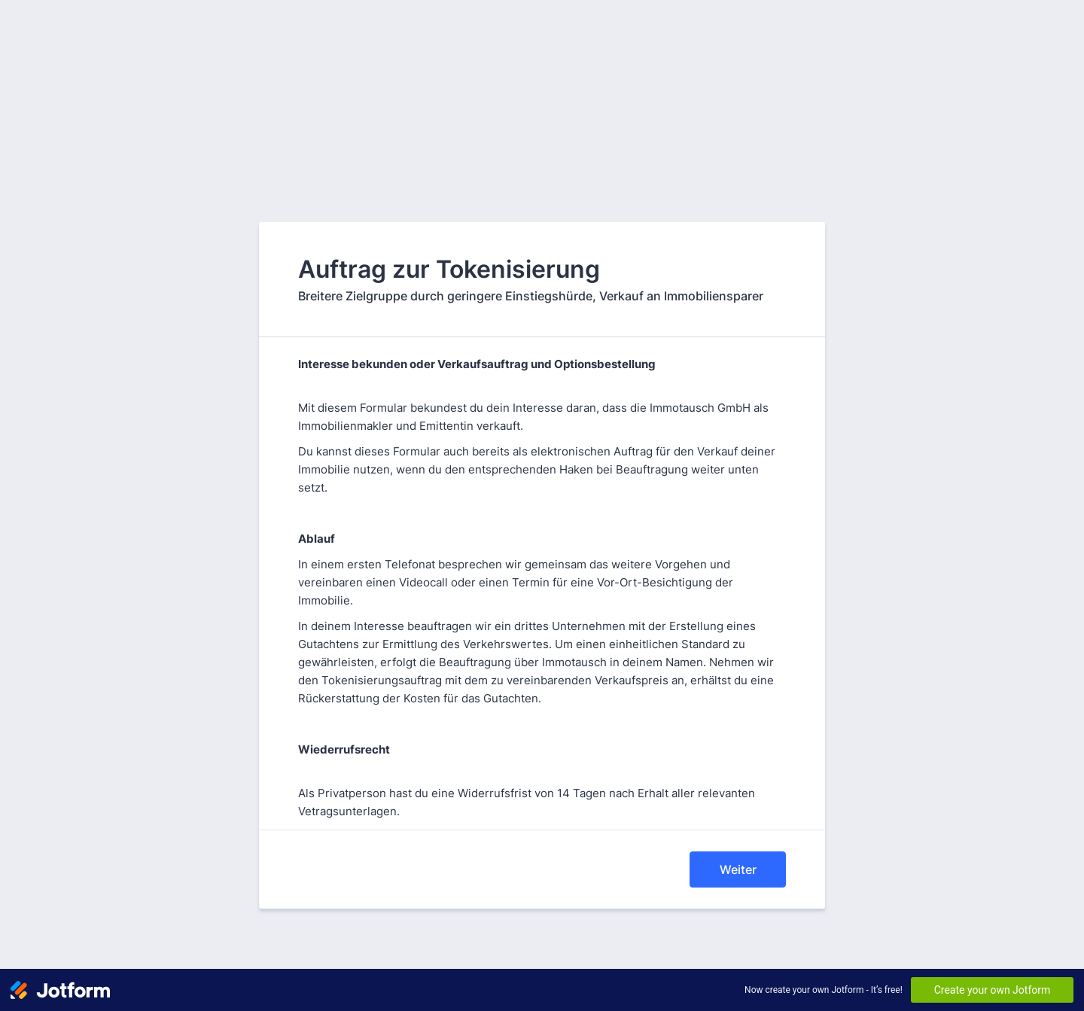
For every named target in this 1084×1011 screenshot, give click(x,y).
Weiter (738, 869)
